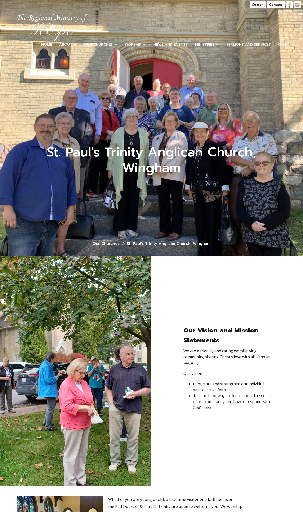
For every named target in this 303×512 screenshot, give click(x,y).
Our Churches (101, 44)
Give (282, 44)
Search (257, 4)
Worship (135, 44)
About (68, 44)
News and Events (170, 44)
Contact (275, 4)
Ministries (207, 44)
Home (46, 44)
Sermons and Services (248, 44)
